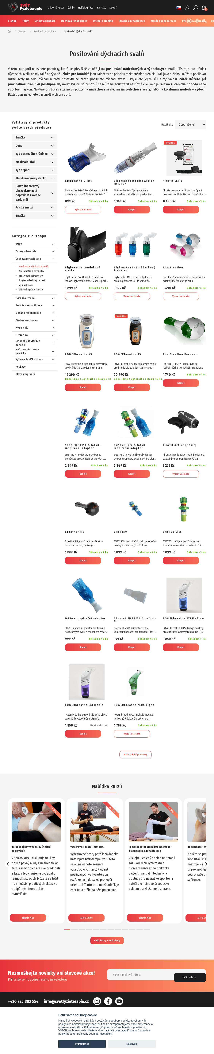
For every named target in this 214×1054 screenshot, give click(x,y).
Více (157, 21)
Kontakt (101, 7)
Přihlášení (188, 8)
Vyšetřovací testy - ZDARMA (90, 862)
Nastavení (106, 1033)
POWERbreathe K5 (130, 358)
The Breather (175, 270)
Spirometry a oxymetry (31, 271)
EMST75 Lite (174, 540)
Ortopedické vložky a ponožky (28, 343)
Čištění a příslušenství (31, 289)
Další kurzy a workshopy (107, 956)
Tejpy (25, 21)
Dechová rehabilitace (74, 21)
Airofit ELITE (174, 181)
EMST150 (122, 540)
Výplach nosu (26, 285)
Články (71, 7)
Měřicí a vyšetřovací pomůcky (27, 351)
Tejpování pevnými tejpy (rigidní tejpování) (36, 864)
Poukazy (21, 366)
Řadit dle (165, 124)
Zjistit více (29, 927)
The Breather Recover (183, 358)
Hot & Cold (22, 327)
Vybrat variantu (83, 210)
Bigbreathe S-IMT (81, 181)
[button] (67, 944)
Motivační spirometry (31, 275)
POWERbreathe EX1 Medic (82, 718)
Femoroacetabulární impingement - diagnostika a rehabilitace (150, 866)
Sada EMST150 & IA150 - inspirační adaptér (85, 453)
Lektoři (113, 7)
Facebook (196, 21)
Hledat (196, 8)
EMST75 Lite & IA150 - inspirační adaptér (134, 453)
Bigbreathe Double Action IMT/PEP (131, 183)
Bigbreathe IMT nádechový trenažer (132, 271)
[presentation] (8, 879)
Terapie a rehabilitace (131, 21)
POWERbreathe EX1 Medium (180, 630)
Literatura (22, 335)
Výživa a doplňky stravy (29, 359)
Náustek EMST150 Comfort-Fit (130, 630)
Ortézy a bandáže (44, 21)
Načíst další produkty (135, 768)
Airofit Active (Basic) (182, 451)
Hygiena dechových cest (32, 280)
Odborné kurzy (56, 7)
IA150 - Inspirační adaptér (81, 630)
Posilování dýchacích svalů (33, 266)
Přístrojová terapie (27, 320)
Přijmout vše (82, 1043)
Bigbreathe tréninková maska (86, 271)
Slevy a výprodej (25, 374)
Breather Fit (76, 540)
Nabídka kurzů (107, 801)
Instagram (188, 21)
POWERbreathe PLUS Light (132, 718)
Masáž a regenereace (28, 313)
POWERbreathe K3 (81, 358)
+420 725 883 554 (204, 21)
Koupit (132, 210)
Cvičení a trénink (103, 21)
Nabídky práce (85, 7)
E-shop (12, 21)
